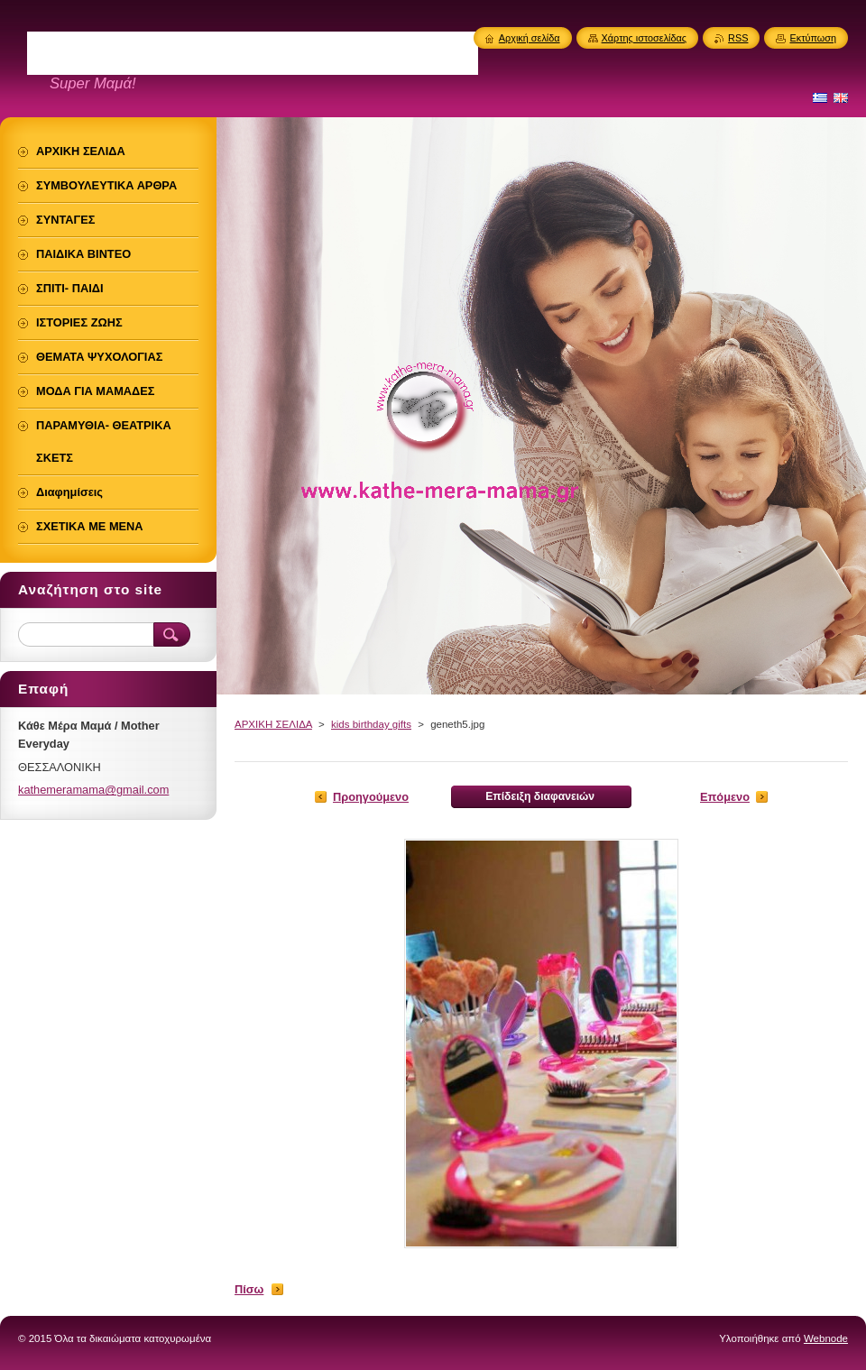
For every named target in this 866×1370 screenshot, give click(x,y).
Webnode (826, 1338)
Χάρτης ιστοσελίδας (644, 37)
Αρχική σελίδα (529, 37)
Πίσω (249, 1289)
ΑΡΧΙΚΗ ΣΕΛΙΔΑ (273, 724)
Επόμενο (725, 797)
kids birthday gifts (371, 724)
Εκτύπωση (812, 37)
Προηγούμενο (371, 797)
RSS (738, 37)
